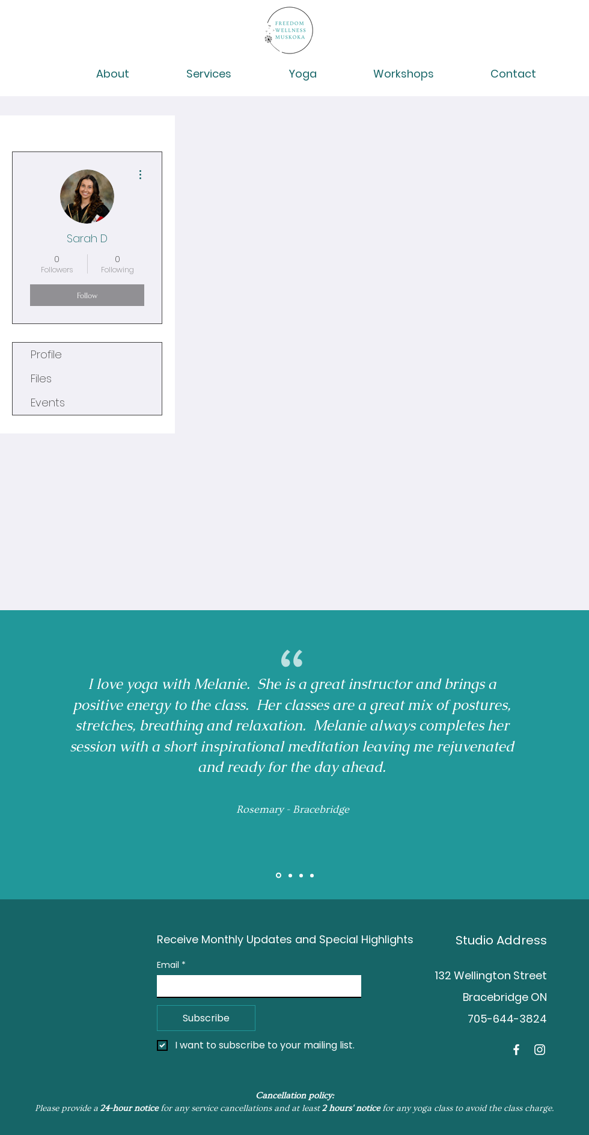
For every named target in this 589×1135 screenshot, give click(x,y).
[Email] (255, 986)
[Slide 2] (290, 875)
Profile (46, 354)
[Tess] (312, 875)
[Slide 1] (278, 875)
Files (41, 378)
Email (171, 965)
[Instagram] (540, 1049)
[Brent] (301, 875)
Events (48, 402)
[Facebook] (516, 1049)
